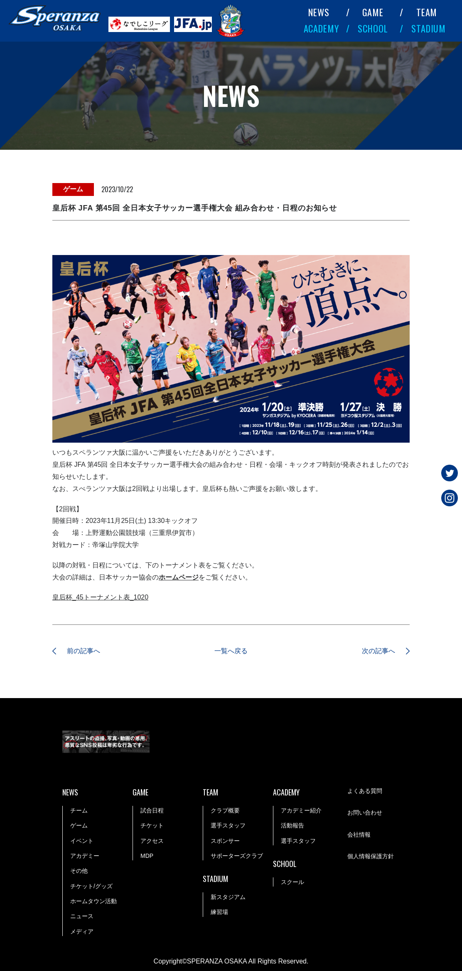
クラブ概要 (225, 810)
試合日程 (152, 810)
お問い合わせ (364, 812)
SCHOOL (373, 28)
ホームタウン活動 (93, 901)
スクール (292, 882)
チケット (152, 825)
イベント (81, 840)
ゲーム (79, 825)
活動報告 (292, 825)
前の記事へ (83, 650)
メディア (81, 931)
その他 (79, 870)
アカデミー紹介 (301, 810)
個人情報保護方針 (370, 856)
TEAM (426, 12)
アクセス (152, 840)
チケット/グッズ (91, 886)
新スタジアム (228, 897)
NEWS (318, 12)
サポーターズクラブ (237, 855)
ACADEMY (321, 28)
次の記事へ (378, 650)
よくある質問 (364, 791)
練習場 (219, 912)
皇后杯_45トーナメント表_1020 (100, 597)
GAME (373, 12)
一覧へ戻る (231, 650)
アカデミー (84, 855)
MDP (146, 855)
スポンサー (225, 840)
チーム (79, 810)
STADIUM (428, 28)
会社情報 (359, 834)
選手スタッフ (228, 825)
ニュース (81, 916)
